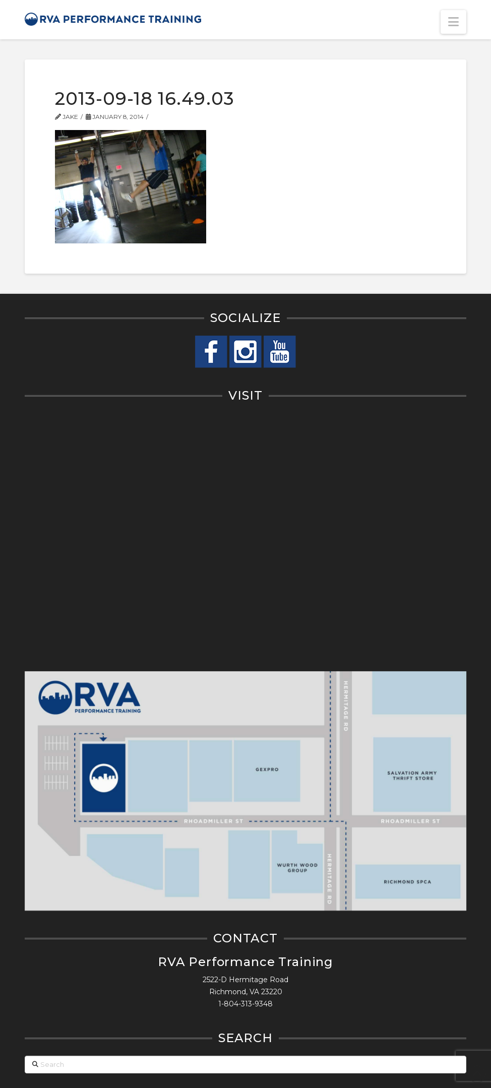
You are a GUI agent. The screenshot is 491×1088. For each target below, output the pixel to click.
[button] (453, 22)
